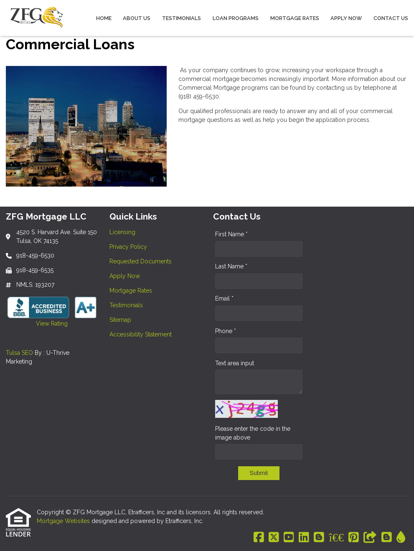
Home (104, 18)
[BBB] (336, 537)
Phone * (225, 331)
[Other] (370, 537)
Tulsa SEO (19, 352)
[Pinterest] (353, 537)
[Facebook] (259, 537)
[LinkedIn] (304, 537)
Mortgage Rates (294, 18)
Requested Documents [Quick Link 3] (140, 261)
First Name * (231, 234)
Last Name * (231, 266)
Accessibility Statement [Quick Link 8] (140, 334)
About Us (136, 18)
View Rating (37, 323)
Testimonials (181, 18)
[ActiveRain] (400, 537)
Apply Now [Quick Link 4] (124, 276)
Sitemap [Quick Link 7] (120, 319)
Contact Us (390, 18)
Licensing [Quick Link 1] (122, 232)
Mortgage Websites (64, 521)
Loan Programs (236, 18)
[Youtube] (289, 537)
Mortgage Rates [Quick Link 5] (130, 290)
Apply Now (346, 18)
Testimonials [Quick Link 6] (126, 305)
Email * (224, 298)
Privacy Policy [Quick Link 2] (128, 246)
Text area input (234, 363)
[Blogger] (319, 537)
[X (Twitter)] (274, 537)
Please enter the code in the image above (252, 433)
